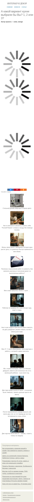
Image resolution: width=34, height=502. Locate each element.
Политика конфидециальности (9, 497)
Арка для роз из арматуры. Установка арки (16, 484)
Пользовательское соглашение (13, 495)
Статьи (24, 7)
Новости (17, 7)
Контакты (5, 495)
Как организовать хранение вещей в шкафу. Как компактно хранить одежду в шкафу (15, 451)
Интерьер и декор (17, 3)
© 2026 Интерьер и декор (8, 492)
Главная (10, 7)
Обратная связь (6, 499)
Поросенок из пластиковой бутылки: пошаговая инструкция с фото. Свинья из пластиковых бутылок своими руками (16, 479)
